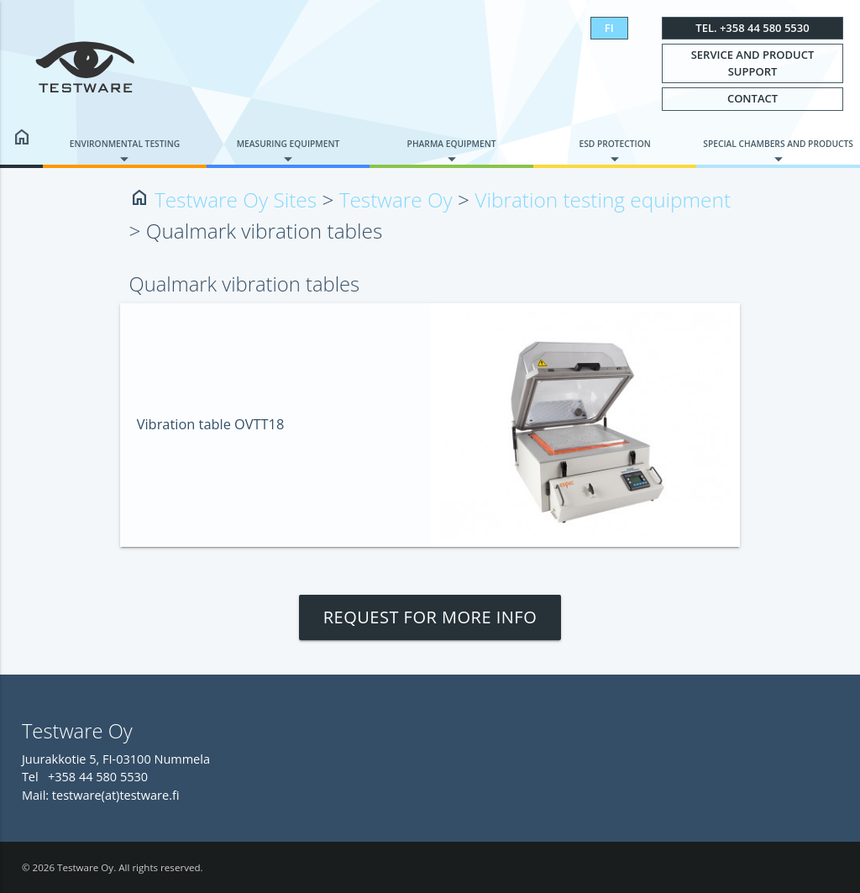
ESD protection (614, 144)
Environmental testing (125, 144)
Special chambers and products (778, 144)
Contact (752, 98)
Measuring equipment (288, 144)
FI (609, 27)
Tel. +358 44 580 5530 (752, 27)
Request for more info (430, 617)
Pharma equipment (451, 144)
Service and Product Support (753, 63)
